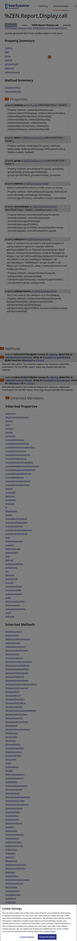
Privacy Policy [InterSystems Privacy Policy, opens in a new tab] (50, 933)
